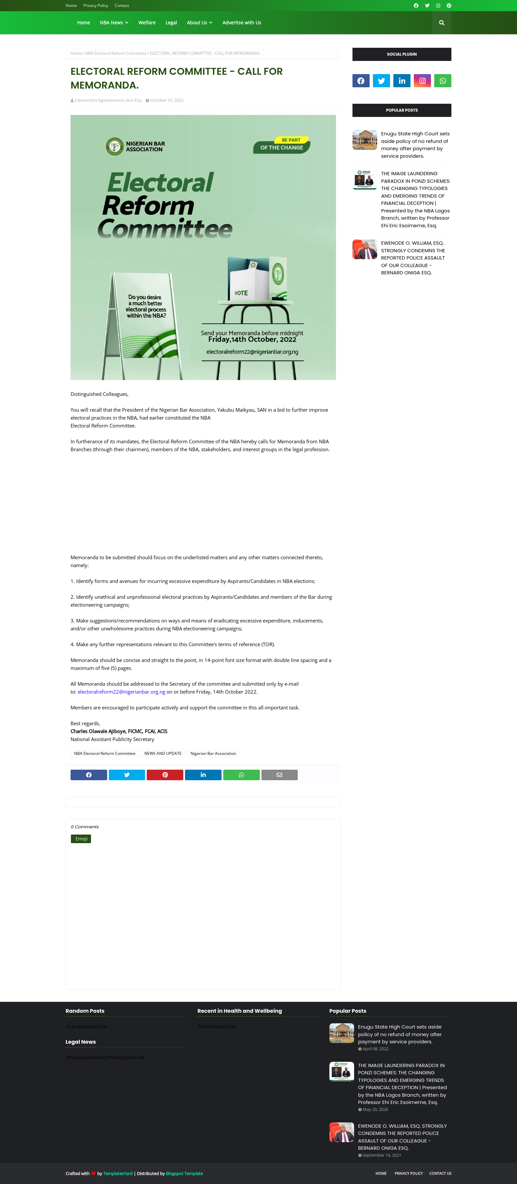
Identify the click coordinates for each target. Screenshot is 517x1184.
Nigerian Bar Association (213, 753)
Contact (122, 5)
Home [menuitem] (83, 22)
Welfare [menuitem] (147, 22)
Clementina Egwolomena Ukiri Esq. (108, 100)
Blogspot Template (184, 1173)
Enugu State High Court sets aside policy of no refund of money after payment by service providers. (415, 144)
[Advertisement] (203, 507)
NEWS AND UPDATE (163, 753)
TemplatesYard (118, 1173)
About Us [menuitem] (197, 22)
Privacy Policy (95, 5)
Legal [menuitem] (171, 22)
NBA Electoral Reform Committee (115, 53)
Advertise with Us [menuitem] (242, 22)
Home (71, 5)
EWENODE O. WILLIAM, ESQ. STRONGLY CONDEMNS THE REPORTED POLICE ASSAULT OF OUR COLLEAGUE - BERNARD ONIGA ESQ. (413, 257)
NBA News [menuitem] (111, 22)
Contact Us (440, 1173)
